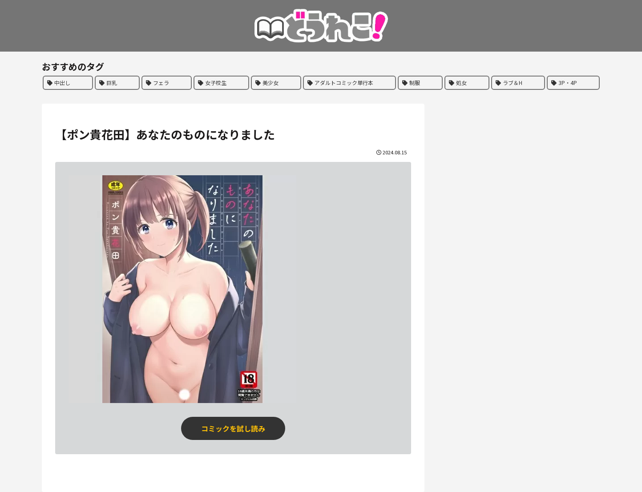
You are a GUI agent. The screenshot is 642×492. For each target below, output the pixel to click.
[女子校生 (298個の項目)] (221, 83)
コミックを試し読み (233, 428)
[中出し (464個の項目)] (68, 83)
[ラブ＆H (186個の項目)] (518, 83)
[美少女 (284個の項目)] (276, 83)
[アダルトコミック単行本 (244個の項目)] (349, 83)
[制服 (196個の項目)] (420, 83)
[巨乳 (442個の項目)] (117, 83)
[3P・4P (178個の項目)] (573, 83)
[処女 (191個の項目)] (466, 83)
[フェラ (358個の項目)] (166, 83)
